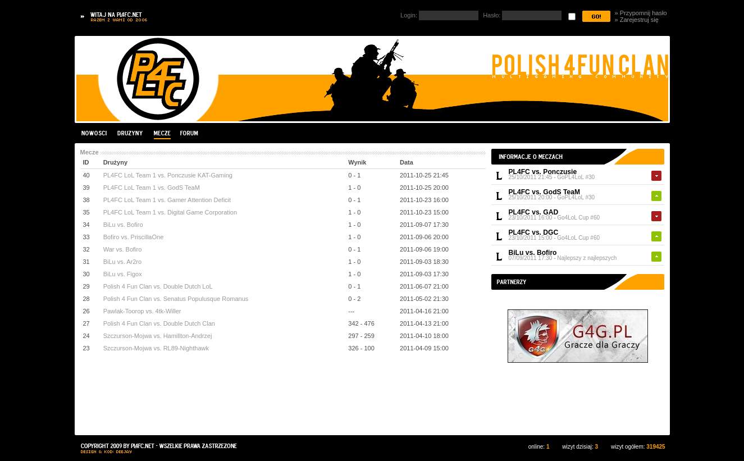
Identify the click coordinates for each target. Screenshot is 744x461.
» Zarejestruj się (637, 19)
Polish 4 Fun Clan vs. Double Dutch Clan (159, 323)
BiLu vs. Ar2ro (122, 261)
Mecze (161, 133)
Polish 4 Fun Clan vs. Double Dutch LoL (158, 286)
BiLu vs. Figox (122, 274)
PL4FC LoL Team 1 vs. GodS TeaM (151, 187)
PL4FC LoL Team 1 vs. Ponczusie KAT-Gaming (167, 175)
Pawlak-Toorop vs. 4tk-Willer (142, 311)
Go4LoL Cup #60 (578, 217)
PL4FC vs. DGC (534, 232)
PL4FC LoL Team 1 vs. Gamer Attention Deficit (167, 200)
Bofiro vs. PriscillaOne (133, 237)
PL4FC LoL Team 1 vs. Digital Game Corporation (170, 212)
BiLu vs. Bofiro (533, 253)
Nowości (95, 133)
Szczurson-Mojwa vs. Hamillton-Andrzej (157, 335)
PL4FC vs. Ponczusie (543, 172)
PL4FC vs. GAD (534, 212)
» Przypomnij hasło (641, 13)
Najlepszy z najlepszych (587, 258)
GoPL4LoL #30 (576, 177)
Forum (188, 133)
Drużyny (130, 133)
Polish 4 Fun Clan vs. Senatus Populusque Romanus (176, 298)
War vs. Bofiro (122, 249)
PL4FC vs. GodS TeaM (544, 192)
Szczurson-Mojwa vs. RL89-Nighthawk (156, 348)
